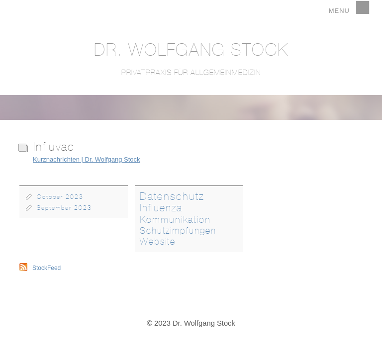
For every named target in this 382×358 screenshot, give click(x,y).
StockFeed (46, 268)
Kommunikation (175, 219)
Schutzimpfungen (178, 230)
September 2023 (64, 207)
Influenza (161, 207)
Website (158, 242)
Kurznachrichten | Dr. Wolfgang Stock (86, 159)
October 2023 (60, 196)
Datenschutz (172, 196)
